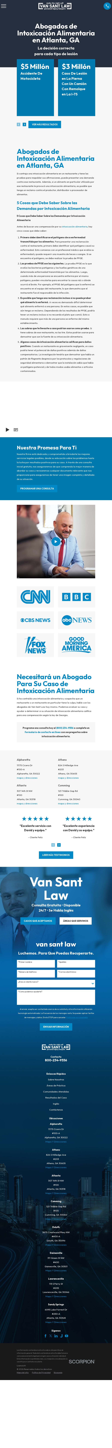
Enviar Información (56, 1138)
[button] (16, 430)
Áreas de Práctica (56, 1197)
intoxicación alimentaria (74, 226)
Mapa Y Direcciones (56, 1253)
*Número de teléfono (27, 1083)
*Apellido (62, 1073)
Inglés (56, 1215)
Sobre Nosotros (56, 1191)
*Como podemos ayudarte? (30, 1103)
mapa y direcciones (27, 889)
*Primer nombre (25, 1073)
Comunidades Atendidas (56, 1203)
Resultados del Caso (56, 1209)
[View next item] (24, 124)
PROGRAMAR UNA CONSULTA (37, 488)
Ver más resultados (45, 124)
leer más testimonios (56, 966)
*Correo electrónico (67, 1083)
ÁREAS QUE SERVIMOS (75, 1032)
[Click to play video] (56, 541)
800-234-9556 (56, 1172)
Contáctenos (56, 1221)
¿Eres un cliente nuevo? (28, 1093)
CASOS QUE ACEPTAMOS (38, 1032)
